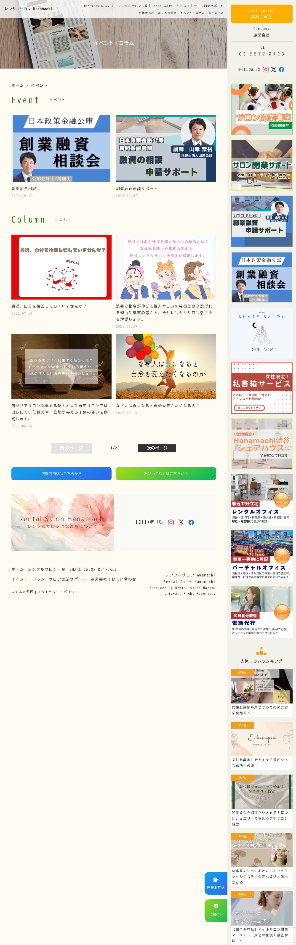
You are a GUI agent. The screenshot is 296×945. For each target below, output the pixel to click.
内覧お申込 (216, 887)
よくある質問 (167, 12)
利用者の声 (146, 12)
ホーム (17, 85)
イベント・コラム (192, 12)
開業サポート (209, 5)
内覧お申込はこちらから (61, 473)
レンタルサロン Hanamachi (29, 9)
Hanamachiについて (99, 5)
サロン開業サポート (68, 579)
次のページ (157, 448)
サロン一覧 (133, 5)
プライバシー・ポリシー (57, 592)
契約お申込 (216, 12)
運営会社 (99, 579)
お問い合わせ (123, 579)
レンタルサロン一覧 (47, 569)
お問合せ (216, 915)
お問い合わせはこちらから (166, 473)
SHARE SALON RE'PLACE (171, 5)
